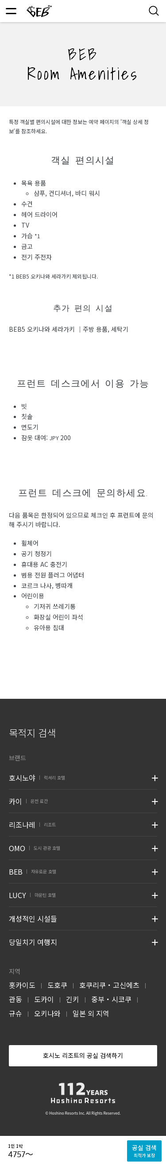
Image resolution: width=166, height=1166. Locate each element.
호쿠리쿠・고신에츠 (109, 985)
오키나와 (47, 1013)
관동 (15, 999)
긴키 (72, 999)
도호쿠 (57, 985)
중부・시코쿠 (111, 999)
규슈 (15, 1013)
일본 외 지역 (91, 1013)
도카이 (44, 999)
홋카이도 (22, 985)
